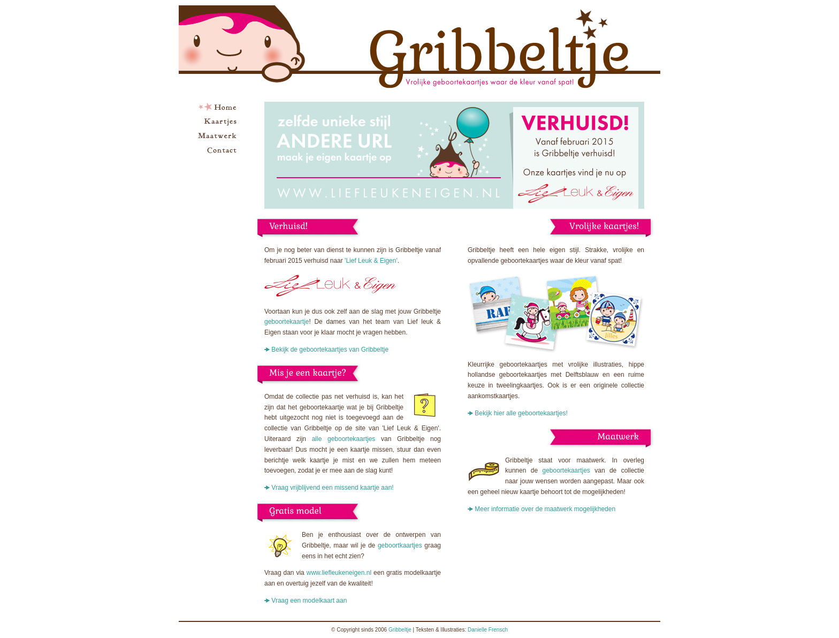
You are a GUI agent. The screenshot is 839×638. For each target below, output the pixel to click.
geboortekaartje (286, 321)
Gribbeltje (399, 630)
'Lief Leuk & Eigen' (371, 260)
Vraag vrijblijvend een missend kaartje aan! (332, 487)
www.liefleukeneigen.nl (339, 572)
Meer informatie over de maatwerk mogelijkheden (545, 509)
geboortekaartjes (566, 470)
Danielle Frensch (488, 630)
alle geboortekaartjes (344, 439)
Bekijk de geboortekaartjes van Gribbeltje (329, 349)
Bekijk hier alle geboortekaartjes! (521, 413)
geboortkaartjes (400, 545)
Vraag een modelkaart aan (309, 600)
